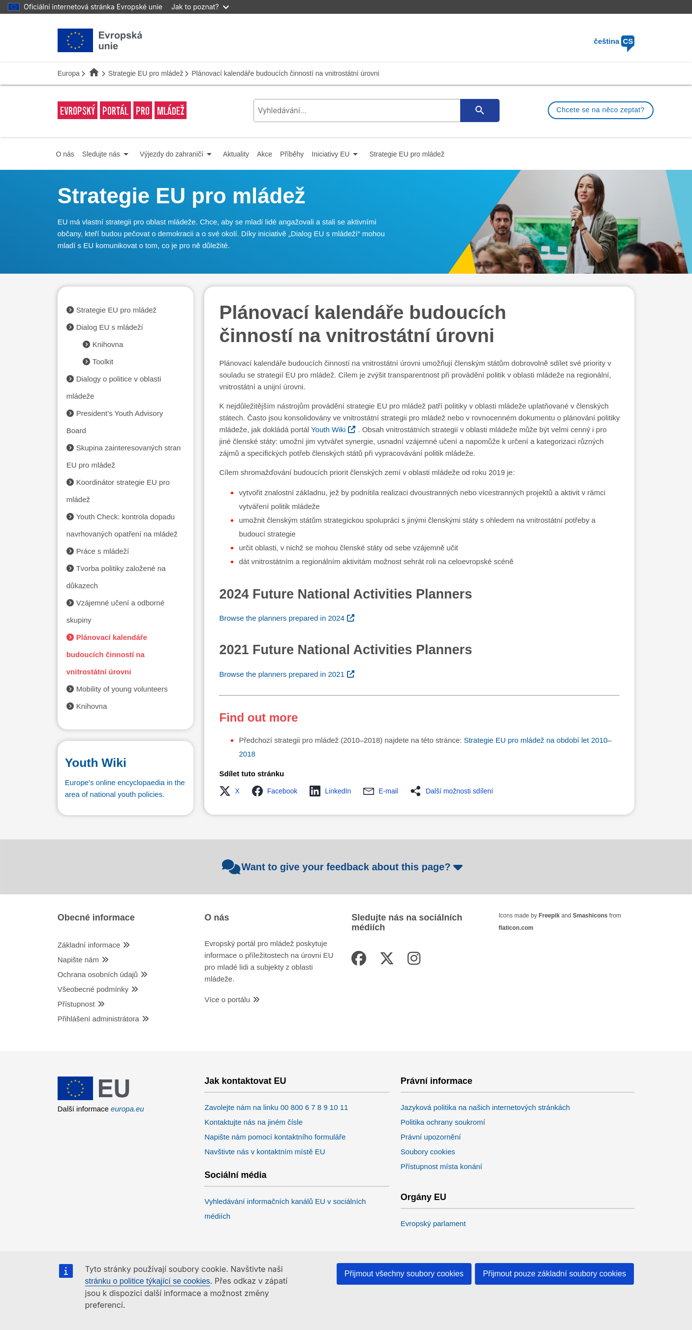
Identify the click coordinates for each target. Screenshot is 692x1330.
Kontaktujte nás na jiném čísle (253, 1122)
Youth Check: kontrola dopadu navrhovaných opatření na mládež (122, 525)
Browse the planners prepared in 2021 (281, 674)
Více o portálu (227, 999)
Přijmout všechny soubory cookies (404, 1273)
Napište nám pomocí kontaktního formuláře (275, 1137)
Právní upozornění (431, 1137)
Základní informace (89, 945)
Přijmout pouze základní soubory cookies (554, 1273)
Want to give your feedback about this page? (344, 866)
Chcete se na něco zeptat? (601, 110)
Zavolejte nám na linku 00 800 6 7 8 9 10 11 (276, 1107)
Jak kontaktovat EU (245, 1081)
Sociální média (235, 1175)
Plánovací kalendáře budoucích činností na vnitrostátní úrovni (106, 654)
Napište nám (78, 959)
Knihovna (108, 344)
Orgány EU (423, 1197)
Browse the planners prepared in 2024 (281, 618)
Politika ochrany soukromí (443, 1122)
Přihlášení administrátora (98, 1018)
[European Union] (100, 1097)
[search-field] (375, 110)
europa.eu (127, 1109)
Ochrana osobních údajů (98, 974)
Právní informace (436, 1081)
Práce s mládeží (102, 551)
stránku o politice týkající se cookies (147, 1281)
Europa (69, 73)
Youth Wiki (328, 429)
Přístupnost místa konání (441, 1166)
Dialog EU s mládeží (109, 327)
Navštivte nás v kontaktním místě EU (264, 1151)
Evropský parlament (433, 1223)
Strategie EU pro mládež (146, 73)
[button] (232, 791)
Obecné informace (96, 917)
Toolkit (103, 361)
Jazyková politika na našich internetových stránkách (485, 1107)
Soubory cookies (428, 1151)
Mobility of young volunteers (122, 689)
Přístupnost (76, 1004)
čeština (614, 41)
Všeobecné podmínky (93, 989)
